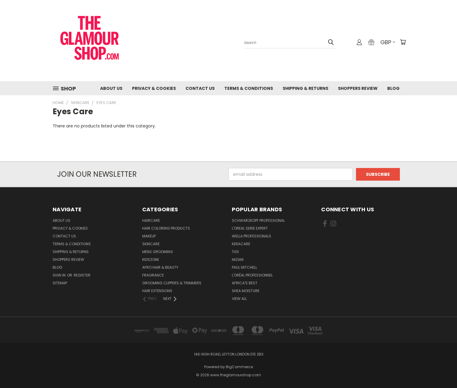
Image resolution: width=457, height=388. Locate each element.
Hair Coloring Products (166, 228)
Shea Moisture (245, 290)
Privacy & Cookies (154, 88)
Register (82, 275)
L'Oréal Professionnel (252, 275)
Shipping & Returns (305, 88)
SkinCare (151, 243)
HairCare (151, 220)
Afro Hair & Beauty (160, 267)
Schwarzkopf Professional (258, 220)
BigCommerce (239, 366)
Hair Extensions (157, 290)
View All (239, 298)
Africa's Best (244, 283)
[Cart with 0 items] (403, 42)
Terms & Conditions (248, 88)
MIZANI (238, 259)
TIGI (235, 251)
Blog (393, 88)
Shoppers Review (358, 88)
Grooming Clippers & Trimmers (171, 283)
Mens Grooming (157, 251)
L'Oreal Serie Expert (250, 228)
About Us (111, 88)
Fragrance (153, 275)
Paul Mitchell (244, 267)
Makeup (149, 236)
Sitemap (60, 283)
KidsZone (150, 259)
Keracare (241, 243)
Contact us (200, 88)
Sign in (59, 275)
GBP (387, 42)
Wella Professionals (251, 236)
